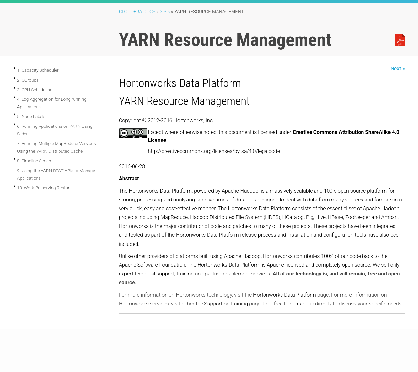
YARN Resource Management (184, 101)
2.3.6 (165, 12)
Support (213, 304)
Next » (397, 69)
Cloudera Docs (137, 12)
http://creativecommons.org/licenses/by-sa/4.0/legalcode (214, 151)
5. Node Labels (31, 116)
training (185, 274)
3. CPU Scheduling (34, 89)
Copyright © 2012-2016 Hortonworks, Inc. (166, 120)
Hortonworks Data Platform (180, 83)
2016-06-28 (132, 166)
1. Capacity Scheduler (38, 70)
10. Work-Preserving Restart (44, 187)
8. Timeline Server (34, 160)
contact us (302, 304)
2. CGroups (28, 79)
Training (239, 304)
